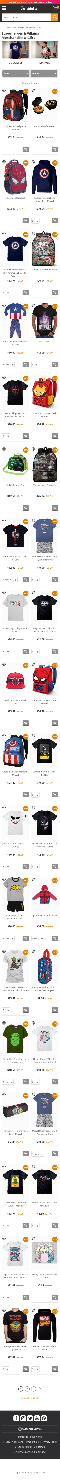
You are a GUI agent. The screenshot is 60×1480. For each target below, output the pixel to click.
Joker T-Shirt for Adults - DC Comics (15, 845)
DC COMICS (15, 63)
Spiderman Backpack (15, 197)
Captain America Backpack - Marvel (15, 773)
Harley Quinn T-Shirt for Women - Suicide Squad (44, 1060)
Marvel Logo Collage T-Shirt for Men (15, 630)
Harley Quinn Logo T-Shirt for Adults (44, 1204)
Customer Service (30, 1429)
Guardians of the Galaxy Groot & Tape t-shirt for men (15, 989)
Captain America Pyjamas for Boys (15, 343)
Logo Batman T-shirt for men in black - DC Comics (44, 630)
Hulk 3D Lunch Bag (15, 485)
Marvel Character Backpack (44, 269)
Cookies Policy (24, 1446)
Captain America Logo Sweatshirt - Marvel (44, 199)
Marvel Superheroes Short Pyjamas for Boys (44, 1132)
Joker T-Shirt (44, 341)
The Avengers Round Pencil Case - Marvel (15, 1132)
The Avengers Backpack (44, 485)
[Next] (40, 1389)
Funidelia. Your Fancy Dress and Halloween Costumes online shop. (29, 8)
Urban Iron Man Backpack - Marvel (44, 415)
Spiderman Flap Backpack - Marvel (44, 702)
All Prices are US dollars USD (31, 1451)
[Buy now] (26, 149)
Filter (6, 73)
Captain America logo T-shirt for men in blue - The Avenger (15, 272)
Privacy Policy (50, 1441)
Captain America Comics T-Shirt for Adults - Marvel (15, 1276)
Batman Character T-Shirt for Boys (15, 558)
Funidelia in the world (30, 1436)
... (2, 27)
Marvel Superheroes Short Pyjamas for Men (44, 558)
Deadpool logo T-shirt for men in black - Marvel (15, 415)
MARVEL (44, 63)
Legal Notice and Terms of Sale (22, 1441)
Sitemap (40, 1446)
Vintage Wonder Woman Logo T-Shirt (15, 1348)
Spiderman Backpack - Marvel (15, 128)
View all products (30, 1398)
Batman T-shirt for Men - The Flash (44, 773)
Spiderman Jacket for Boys (44, 915)
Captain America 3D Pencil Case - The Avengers (44, 989)
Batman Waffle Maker (44, 126)
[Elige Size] (35, 221)
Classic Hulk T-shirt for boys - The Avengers (15, 1060)
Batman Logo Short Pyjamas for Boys (15, 917)
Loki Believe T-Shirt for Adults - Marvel (15, 1204)
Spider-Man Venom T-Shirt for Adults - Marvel (44, 845)
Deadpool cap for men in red (15, 702)
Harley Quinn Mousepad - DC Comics (44, 1276)
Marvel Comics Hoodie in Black (44, 1348)
